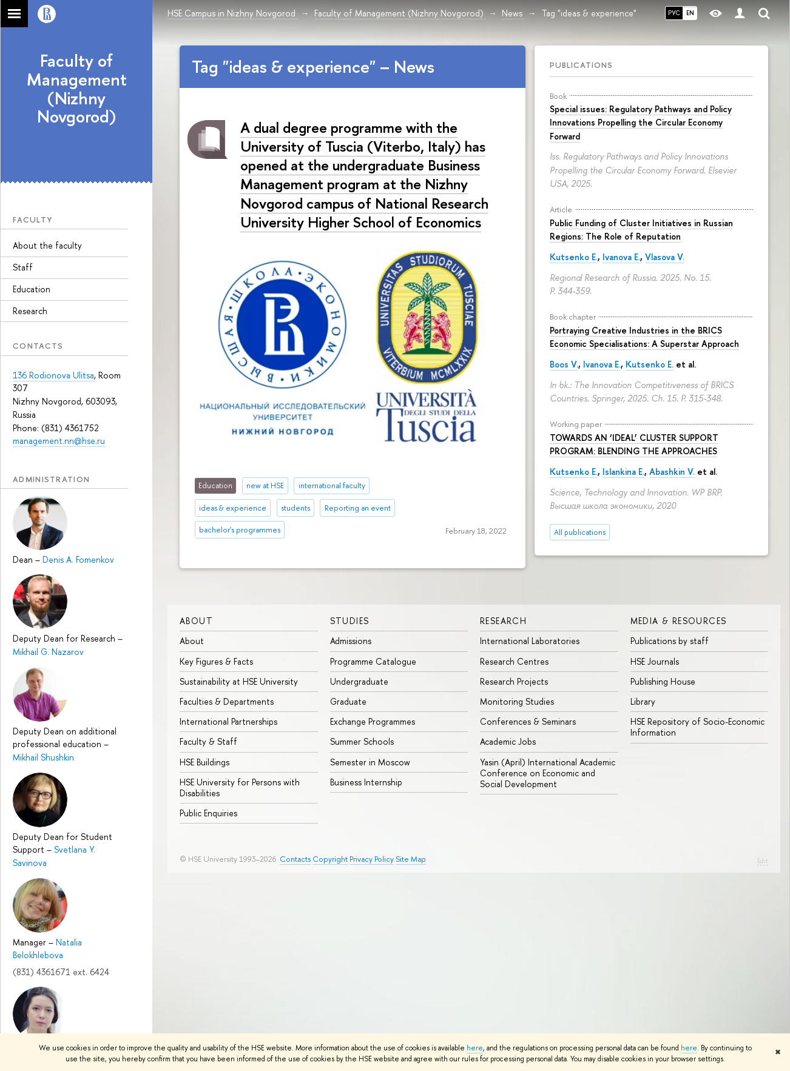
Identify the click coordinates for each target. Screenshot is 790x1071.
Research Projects (514, 681)
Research (30, 311)
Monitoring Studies (517, 701)
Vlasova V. (664, 257)
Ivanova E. (621, 257)
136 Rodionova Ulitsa (53, 375)
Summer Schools (362, 741)
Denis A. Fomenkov (78, 559)
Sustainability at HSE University (239, 681)
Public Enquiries (208, 813)
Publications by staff (669, 640)
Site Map (411, 859)
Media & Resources (678, 620)
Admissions (350, 640)
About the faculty (47, 245)
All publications (580, 532)
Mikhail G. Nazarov (48, 651)
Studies (350, 620)
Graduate (348, 701)
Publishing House (662, 681)
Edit (762, 860)
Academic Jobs (508, 741)
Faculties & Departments (227, 701)
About (196, 620)
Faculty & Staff (208, 741)
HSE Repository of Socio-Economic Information (697, 727)
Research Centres (514, 661)
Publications (581, 64)
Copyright (330, 859)
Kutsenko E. (574, 257)
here (475, 1048)
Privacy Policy (371, 859)
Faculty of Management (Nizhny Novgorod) (77, 88)
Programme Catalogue (373, 661)
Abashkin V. (672, 471)
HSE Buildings (204, 762)
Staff (23, 267)
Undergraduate (359, 681)
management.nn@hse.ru (59, 440)
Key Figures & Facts (216, 661)
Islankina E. (623, 471)
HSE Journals (654, 661)
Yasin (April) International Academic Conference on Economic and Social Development (547, 773)
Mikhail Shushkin (43, 757)
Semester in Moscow (370, 762)
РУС (674, 12)
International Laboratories (529, 640)
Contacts (295, 859)
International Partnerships (228, 721)
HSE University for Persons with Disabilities (240, 787)
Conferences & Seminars (528, 721)
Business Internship (366, 782)
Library (642, 701)
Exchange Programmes (372, 721)
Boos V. (564, 364)
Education (31, 289)
